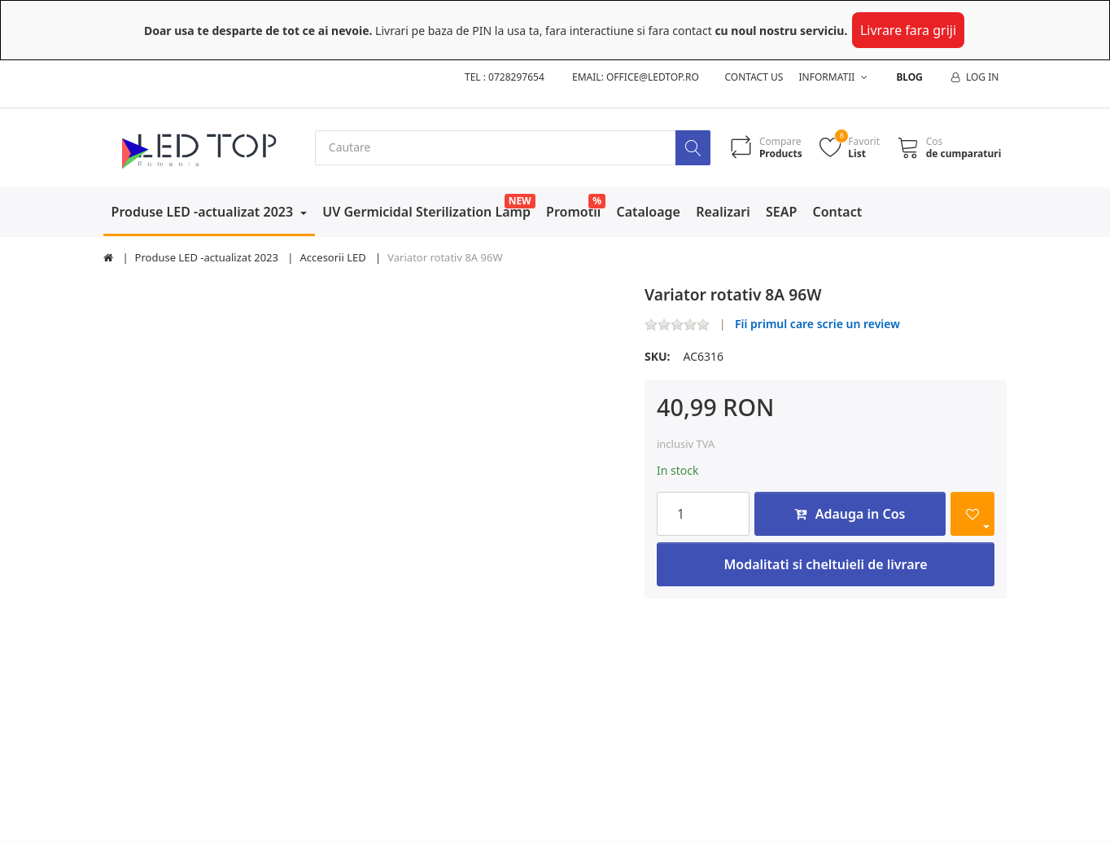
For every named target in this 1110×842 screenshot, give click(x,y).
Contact (838, 212)
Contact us (754, 77)
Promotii (573, 212)
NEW (520, 201)
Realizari (723, 212)
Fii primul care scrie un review (817, 324)
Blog (909, 77)
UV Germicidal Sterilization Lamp (426, 212)
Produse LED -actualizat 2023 (204, 212)
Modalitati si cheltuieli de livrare (825, 564)
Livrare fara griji (908, 30)
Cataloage (648, 212)
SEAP (781, 212)
